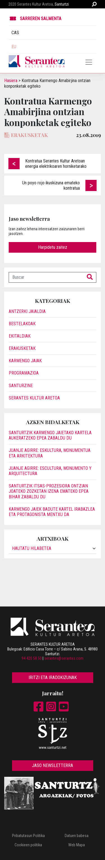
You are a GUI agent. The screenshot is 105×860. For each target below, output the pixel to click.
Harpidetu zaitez (52, 247)
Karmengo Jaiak (25, 360)
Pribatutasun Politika (28, 835)
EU (13, 46)
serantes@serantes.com (63, 658)
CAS (15, 32)
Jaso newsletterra (52, 765)
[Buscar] (46, 277)
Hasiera (10, 80)
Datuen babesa (76, 835)
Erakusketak (22, 348)
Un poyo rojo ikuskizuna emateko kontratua (51, 185)
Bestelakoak (22, 323)
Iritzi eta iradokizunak (53, 677)
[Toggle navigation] (88, 62)
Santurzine (21, 385)
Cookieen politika (28, 845)
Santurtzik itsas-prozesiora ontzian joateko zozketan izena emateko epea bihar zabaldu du (48, 491)
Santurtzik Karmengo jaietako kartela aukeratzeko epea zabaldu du (50, 435)
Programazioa (24, 373)
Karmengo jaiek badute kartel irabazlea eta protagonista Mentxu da (52, 511)
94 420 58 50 (32, 658)
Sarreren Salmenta (40, 18)
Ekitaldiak (20, 336)
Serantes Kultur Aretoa (34, 398)
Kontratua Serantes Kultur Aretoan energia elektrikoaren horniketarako (56, 163)
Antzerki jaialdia (27, 311)
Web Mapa (76, 845)
